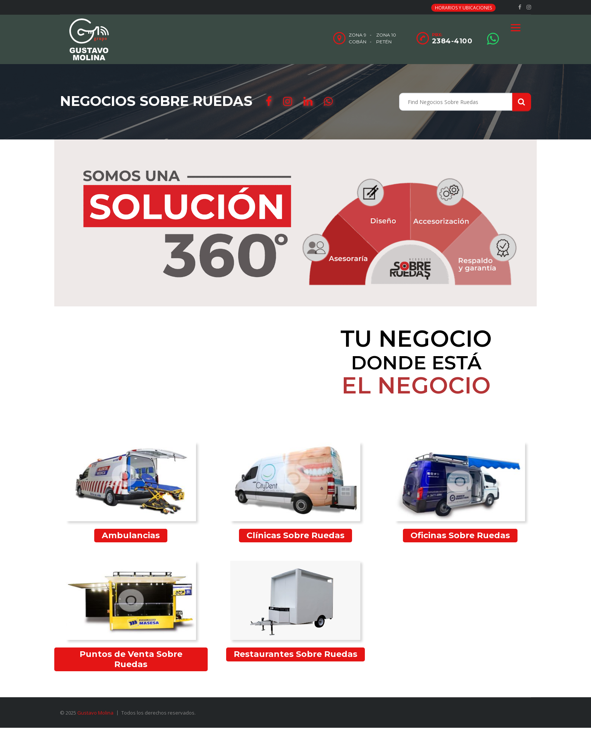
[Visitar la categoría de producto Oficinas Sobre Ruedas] (460, 492)
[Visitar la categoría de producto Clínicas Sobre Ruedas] (295, 492)
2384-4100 (452, 41)
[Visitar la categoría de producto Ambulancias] (131, 492)
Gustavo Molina (95, 712)
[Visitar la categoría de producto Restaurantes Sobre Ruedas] (295, 611)
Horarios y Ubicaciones (463, 8)
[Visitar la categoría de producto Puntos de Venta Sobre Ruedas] (131, 616)
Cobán (357, 41)
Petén (384, 41)
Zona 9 (357, 35)
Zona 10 (386, 35)
